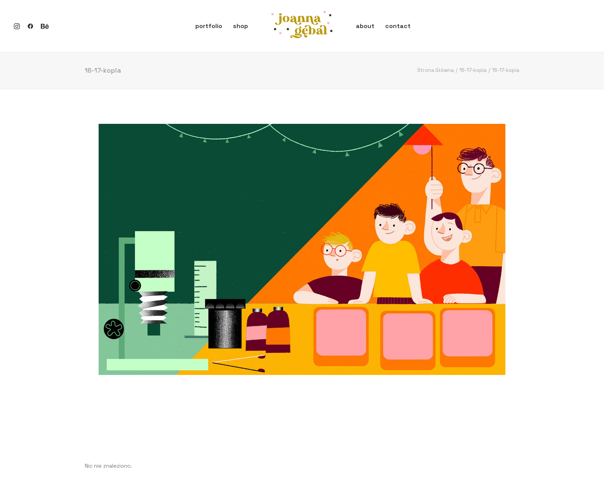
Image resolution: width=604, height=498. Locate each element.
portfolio (208, 26)
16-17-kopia (473, 70)
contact (398, 26)
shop (240, 26)
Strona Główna (435, 70)
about (365, 26)
